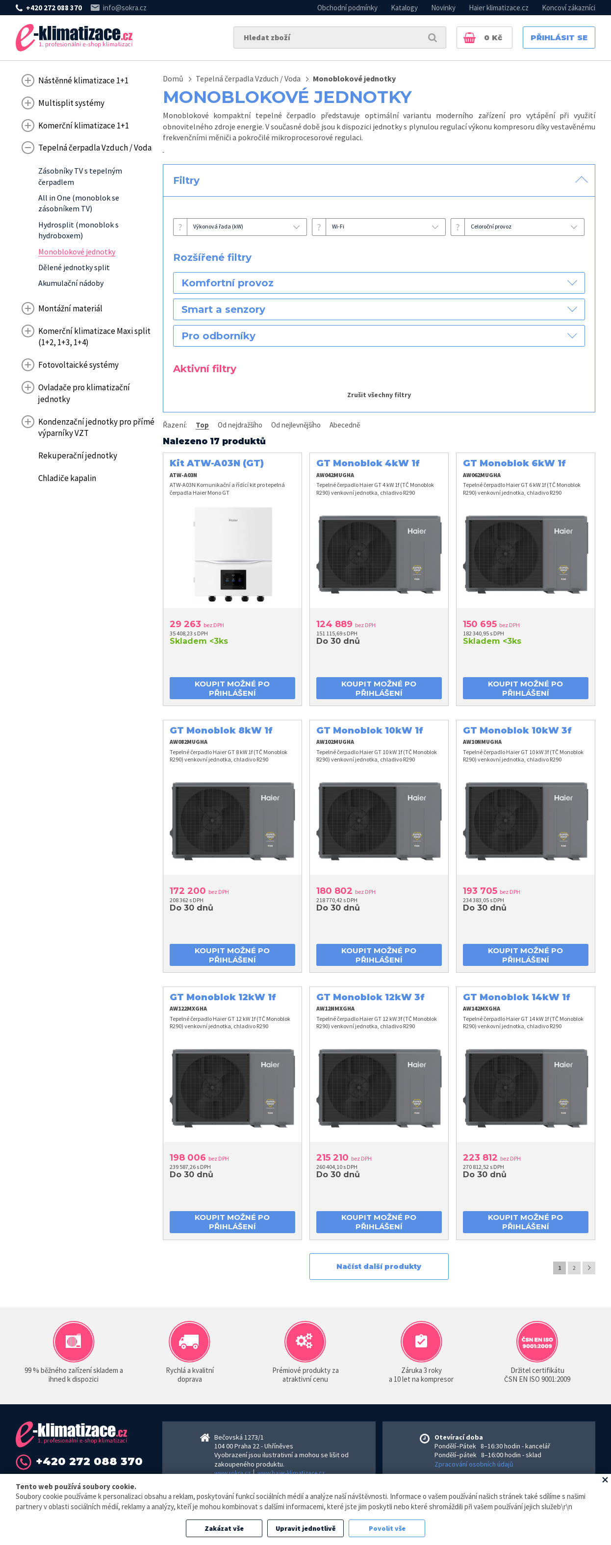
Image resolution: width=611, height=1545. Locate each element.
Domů (173, 78)
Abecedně (345, 425)
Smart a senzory (223, 309)
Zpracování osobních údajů (473, 1464)
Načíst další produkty (378, 1266)
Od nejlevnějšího (296, 425)
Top (202, 425)
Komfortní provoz (227, 283)
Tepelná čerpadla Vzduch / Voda (248, 78)
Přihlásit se (559, 37)
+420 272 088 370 (54, 7)
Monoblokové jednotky (354, 78)
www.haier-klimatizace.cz (291, 1473)
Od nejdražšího (240, 425)
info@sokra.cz (125, 7)
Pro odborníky (218, 336)
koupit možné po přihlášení (232, 688)
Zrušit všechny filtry (379, 394)
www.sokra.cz (232, 1473)
